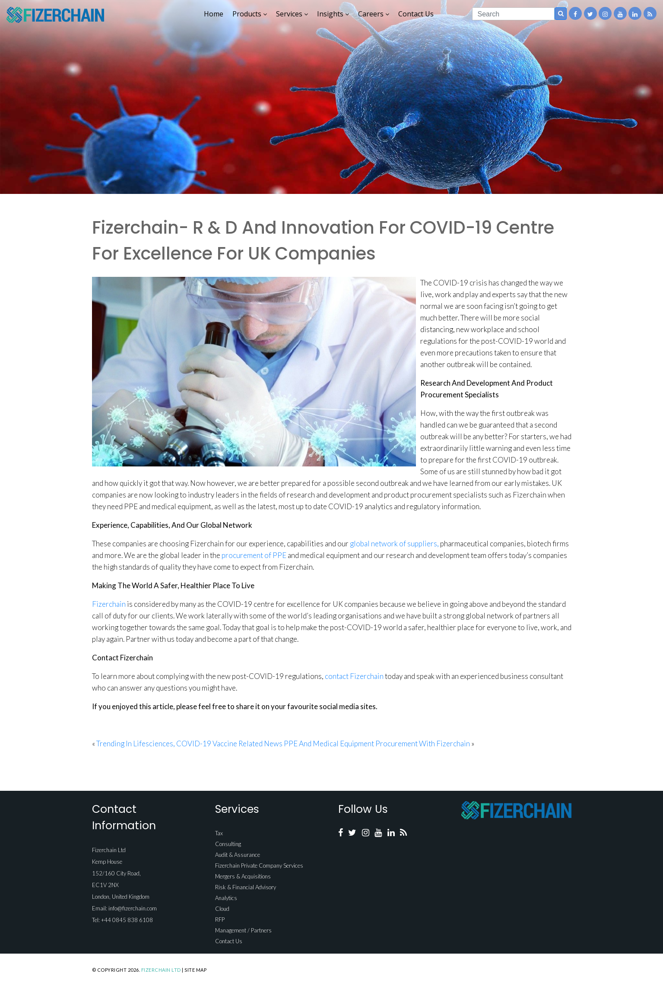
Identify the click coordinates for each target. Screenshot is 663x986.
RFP (220, 919)
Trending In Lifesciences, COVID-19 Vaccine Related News (189, 743)
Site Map (195, 970)
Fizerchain (109, 604)
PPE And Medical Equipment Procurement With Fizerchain (377, 743)
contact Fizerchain (354, 676)
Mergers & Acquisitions (243, 876)
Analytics (226, 897)
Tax (219, 833)
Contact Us (416, 14)
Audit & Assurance (237, 854)
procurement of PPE (254, 555)
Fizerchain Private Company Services (259, 865)
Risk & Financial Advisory (245, 887)
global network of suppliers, (394, 543)
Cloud (222, 908)
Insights (333, 14)
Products (249, 14)
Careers (373, 14)
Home (213, 14)
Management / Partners (243, 930)
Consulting (228, 843)
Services (292, 14)
